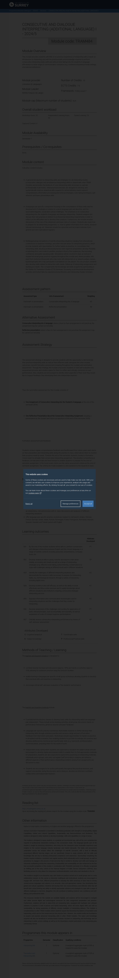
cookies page (35, 493)
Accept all (88, 504)
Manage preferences (70, 504)
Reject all (28, 504)
